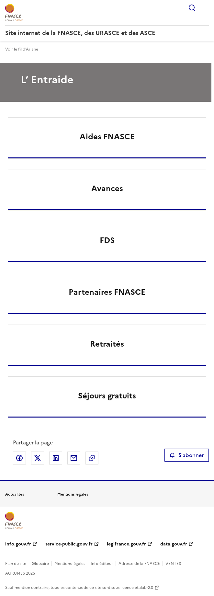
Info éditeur (102, 564)
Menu (204, 7)
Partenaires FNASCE (107, 292)
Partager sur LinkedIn (55, 458)
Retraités (107, 344)
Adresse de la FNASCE (139, 564)
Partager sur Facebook (19, 458)
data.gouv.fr (173, 544)
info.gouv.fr (18, 544)
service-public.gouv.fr (69, 544)
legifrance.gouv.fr (126, 544)
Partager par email (73, 458)
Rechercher (192, 7)
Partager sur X (37, 458)
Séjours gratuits (107, 396)
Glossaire (40, 564)
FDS (107, 240)
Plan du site (15, 564)
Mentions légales (69, 564)
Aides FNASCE (107, 137)
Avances (107, 188)
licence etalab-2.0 (136, 587)
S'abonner (187, 455)
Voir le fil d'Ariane (21, 49)
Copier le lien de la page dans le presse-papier (91, 458)
